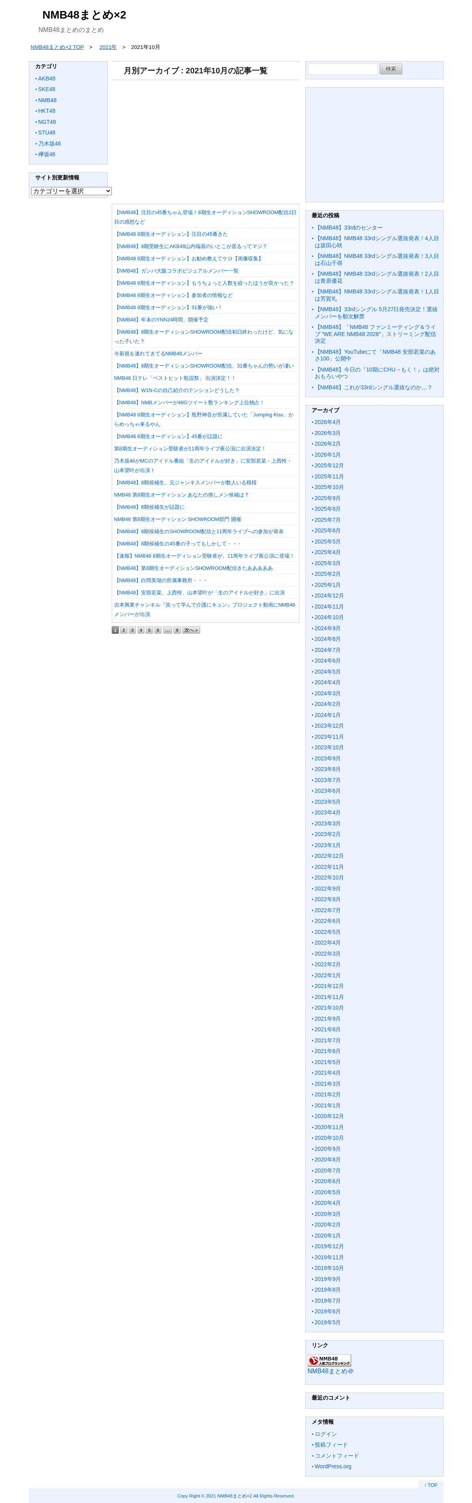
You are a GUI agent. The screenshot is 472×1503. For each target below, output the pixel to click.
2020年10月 (329, 1138)
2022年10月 (329, 877)
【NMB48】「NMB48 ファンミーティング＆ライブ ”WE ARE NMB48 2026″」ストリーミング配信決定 (375, 334)
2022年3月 (328, 953)
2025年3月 (328, 563)
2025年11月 (329, 476)
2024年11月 (329, 606)
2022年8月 (328, 899)
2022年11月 (329, 867)
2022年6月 (328, 921)
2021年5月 (328, 1062)
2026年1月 (328, 455)
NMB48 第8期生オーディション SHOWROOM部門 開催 (177, 519)
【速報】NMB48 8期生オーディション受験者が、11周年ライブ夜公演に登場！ (204, 556)
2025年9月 (328, 498)
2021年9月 (328, 1019)
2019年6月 (328, 1311)
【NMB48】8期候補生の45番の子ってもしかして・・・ (178, 544)
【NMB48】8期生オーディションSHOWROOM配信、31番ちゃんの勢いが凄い (204, 366)
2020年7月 (328, 1170)
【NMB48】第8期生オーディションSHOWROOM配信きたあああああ (193, 568)
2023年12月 (329, 726)
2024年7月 (328, 650)
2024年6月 (328, 660)
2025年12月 (329, 465)
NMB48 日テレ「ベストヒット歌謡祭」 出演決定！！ (175, 378)
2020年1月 (328, 1235)
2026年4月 (328, 422)
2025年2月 (328, 574)
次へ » (191, 630)
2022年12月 (329, 856)
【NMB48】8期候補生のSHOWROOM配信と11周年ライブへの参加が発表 (199, 531)
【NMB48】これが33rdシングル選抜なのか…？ (374, 387)
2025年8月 (328, 509)
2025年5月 (328, 541)
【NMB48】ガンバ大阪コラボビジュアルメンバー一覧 (176, 271)
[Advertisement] (205, 139)
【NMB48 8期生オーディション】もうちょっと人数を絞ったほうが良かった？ (204, 283)
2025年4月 (328, 552)
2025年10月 (329, 487)
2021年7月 (328, 1040)
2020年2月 (328, 1224)
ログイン (326, 1434)
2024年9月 (328, 628)
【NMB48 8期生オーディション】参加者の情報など (173, 295)
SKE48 (47, 89)
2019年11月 (329, 1257)
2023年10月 (329, 747)
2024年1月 (328, 715)
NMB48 (47, 100)
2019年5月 (328, 1322)
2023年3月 (328, 823)
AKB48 (47, 78)
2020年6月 (328, 1181)
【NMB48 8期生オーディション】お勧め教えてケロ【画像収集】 (188, 258)
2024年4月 (328, 682)
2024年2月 (328, 704)
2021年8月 (328, 1029)
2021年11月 (329, 997)
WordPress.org (333, 1466)
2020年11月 (329, 1127)
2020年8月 (328, 1159)
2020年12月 (329, 1116)
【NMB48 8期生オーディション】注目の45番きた (171, 234)
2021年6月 (328, 1051)
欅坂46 (47, 154)
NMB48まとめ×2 (84, 15)
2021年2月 (328, 1094)
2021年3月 (328, 1084)
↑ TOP (431, 1485)
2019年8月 (328, 1289)
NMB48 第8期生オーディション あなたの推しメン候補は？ (182, 495)
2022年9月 (328, 888)
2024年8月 (328, 639)
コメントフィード (337, 1456)
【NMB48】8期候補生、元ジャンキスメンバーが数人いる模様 (185, 482)
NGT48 (47, 122)
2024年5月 (328, 671)
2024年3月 (328, 693)
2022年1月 (328, 975)
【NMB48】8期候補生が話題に (149, 507)
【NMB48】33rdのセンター (349, 227)
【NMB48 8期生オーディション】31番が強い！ (168, 307)
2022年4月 (328, 942)
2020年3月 (328, 1214)
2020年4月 (328, 1203)
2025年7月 (328, 520)
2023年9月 (328, 758)
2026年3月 (328, 433)
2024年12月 (329, 595)
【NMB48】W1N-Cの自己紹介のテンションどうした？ (177, 390)
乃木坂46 (49, 143)
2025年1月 (328, 585)
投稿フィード (331, 1444)
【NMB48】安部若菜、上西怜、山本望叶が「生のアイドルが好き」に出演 (199, 593)
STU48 (47, 132)
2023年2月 (328, 834)
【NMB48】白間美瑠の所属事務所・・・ (161, 580)
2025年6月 (328, 530)
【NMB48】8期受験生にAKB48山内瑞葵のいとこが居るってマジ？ (191, 246)
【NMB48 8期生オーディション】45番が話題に (168, 436)
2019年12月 (329, 1246)
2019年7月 (328, 1301)
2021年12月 (329, 986)
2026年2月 (328, 444)
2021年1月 (328, 1105)
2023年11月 (329, 737)
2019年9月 (328, 1279)
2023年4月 (328, 812)
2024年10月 (329, 617)
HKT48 (47, 111)
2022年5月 (328, 932)
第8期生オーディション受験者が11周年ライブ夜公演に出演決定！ (190, 449)
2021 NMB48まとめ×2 (229, 1495)
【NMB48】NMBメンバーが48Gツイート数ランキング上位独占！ (189, 402)
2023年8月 (328, 769)
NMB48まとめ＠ (331, 1371)
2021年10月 (329, 1007)
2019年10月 (329, 1268)
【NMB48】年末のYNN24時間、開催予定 (161, 320)
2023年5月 (328, 802)
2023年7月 (328, 780)
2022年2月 (328, 964)
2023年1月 (328, 845)
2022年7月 (328, 910)
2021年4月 (328, 1073)
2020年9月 (328, 1149)
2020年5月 (328, 1192)
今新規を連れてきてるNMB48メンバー (158, 354)
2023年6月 (328, 791)
